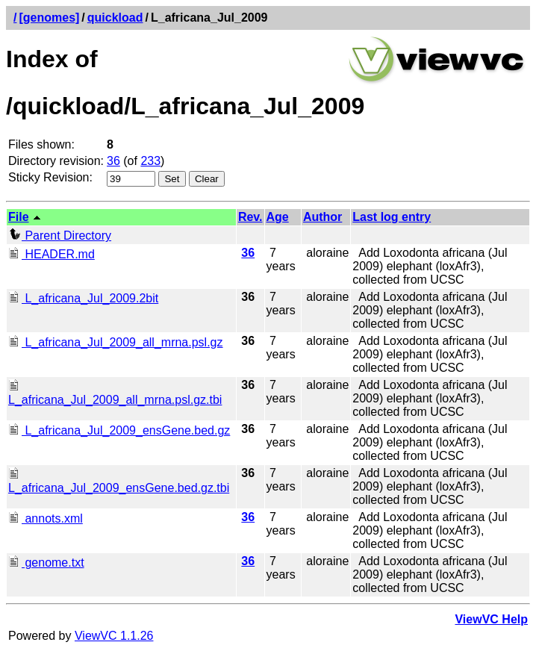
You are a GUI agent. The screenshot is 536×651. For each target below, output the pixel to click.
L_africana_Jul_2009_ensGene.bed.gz (119, 430)
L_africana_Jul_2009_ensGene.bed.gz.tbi (118, 481)
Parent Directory (59, 235)
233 (150, 161)
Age (278, 217)
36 (113, 161)
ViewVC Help (491, 619)
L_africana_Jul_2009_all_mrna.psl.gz (115, 342)
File (18, 217)
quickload (115, 17)
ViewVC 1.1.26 (114, 635)
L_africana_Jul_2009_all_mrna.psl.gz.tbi (115, 393)
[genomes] (49, 17)
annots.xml (45, 518)
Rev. (250, 217)
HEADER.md (51, 254)
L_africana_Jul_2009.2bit (83, 298)
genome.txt (46, 562)
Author (322, 217)
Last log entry (391, 217)
